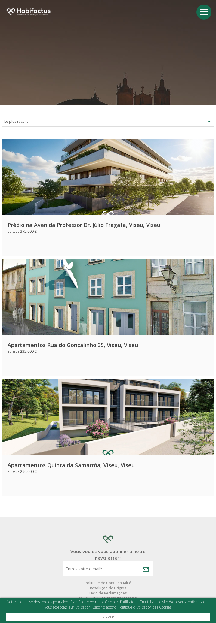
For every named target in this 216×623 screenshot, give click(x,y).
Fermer (108, 617)
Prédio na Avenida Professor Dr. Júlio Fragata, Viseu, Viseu (84, 224)
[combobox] (108, 121)
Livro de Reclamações (108, 593)
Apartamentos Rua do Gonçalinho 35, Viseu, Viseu (73, 345)
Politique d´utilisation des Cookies (144, 607)
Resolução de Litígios (108, 588)
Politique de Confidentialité (108, 582)
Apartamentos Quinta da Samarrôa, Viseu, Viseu (71, 465)
